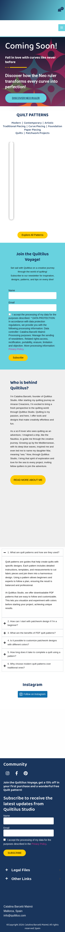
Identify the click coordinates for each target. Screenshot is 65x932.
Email (12, 302)
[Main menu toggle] (61, 27)
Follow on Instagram (35, 694)
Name (12, 290)
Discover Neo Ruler (26, 98)
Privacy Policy (16, 349)
